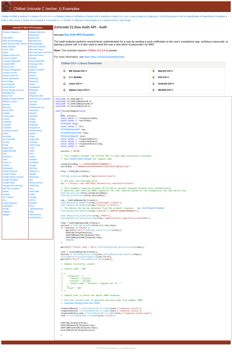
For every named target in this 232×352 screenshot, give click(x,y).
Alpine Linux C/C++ (79, 90)
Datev (5, 133)
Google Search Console (13, 177)
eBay (32, 212)
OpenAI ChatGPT (37, 70)
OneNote (33, 67)
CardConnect (8, 116)
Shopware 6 (35, 128)
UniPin (32, 157)
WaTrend (33, 168)
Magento (6, 212)
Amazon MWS (9, 64)
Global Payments (10, 171)
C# (45, 16)
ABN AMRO (8, 38)
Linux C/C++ (75, 83)
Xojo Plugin (125, 20)
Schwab (33, 113)
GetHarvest (8, 168)
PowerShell (207, 16)
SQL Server (15, 20)
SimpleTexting (36, 131)
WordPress (34, 186)
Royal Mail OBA (36, 96)
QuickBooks (35, 87)
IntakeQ (6, 194)
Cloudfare (7, 128)
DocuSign (7, 136)
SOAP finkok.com (37, 107)
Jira (4, 200)
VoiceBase (34, 162)
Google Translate (10, 180)
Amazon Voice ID (10, 75)
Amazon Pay (8, 67)
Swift (25, 20)
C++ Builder (75, 77)
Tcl (31, 20)
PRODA (33, 73)
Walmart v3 (34, 171)
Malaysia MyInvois (37, 32)
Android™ (25, 16)
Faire (5, 159)
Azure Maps (8, 81)
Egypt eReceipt (9, 151)
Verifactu (33, 159)
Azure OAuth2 (9, 87)
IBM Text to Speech (11, 188)
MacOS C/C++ (165, 71)
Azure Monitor (9, 84)
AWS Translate (9, 47)
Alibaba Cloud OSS (11, 55)
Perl (181, 16)
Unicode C (40, 20)
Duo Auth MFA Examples (79, 34)
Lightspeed (7, 206)
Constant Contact (10, 131)
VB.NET (67, 20)
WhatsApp (34, 177)
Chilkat (4, 16)
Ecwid (5, 145)
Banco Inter (8, 96)
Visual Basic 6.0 (93, 20)
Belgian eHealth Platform (13, 99)
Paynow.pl (34, 78)
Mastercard (34, 35)
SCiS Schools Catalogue (40, 99)
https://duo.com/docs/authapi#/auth (104, 57)
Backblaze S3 (9, 93)
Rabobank (34, 90)
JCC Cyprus (8, 197)
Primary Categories (11, 32)
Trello (32, 148)
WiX (31, 180)
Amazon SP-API (10, 73)
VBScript (78, 20)
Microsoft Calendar (38, 47)
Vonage (33, 165)
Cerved (6, 119)
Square (33, 133)
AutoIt (35, 16)
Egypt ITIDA (8, 148)
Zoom (32, 206)
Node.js (142, 16)
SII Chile (33, 102)
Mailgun (6, 214)
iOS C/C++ (163, 77)
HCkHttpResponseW (71, 132)
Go (127, 16)
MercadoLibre (35, 41)
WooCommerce (36, 183)
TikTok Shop (35, 145)
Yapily (32, 194)
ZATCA (33, 200)
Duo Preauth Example (153, 208)
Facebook (7, 157)
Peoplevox (34, 81)
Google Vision (9, 183)
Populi (32, 84)
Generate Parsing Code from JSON (82, 303)
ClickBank (7, 122)
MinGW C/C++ (165, 90)
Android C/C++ (166, 83)
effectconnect (35, 214)
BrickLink (7, 107)
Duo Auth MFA (9, 139)
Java (133, 16)
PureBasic (220, 16)
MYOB (6, 209)
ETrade (6, 142)
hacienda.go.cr (36, 217)
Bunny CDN (8, 110)
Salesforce (34, 110)
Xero (32, 188)
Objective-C (154, 16)
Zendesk (33, 203)
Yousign (33, 197)
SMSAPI (33, 104)
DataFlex (105, 16)
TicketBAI (34, 142)
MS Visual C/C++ (78, 71)
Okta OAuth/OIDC (37, 61)
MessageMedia (36, 44)
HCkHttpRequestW (70, 129)
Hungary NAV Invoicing (13, 186)
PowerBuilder (192, 16)
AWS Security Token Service (15, 44)
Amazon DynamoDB (11, 61)
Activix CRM (8, 49)
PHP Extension (169, 16)
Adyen (5, 52)
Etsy (5, 154)
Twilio (32, 151)
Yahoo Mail (34, 191)
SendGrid (34, 116)
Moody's (33, 58)
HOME (13, 16)
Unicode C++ (54, 20)
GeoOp (6, 165)
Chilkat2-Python (64, 16)
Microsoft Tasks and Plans (41, 52)
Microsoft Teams (37, 55)
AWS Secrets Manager (12, 41)
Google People (9, 174)
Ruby (4, 20)
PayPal (33, 75)
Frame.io (6, 162)
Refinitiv (33, 93)
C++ (51, 16)
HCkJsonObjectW (69, 136)
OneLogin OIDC (36, 64)
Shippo (33, 119)
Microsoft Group (36, 49)
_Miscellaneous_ (37, 209)
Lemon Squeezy (10, 203)
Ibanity (6, 191)
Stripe (32, 136)
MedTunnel (34, 38)
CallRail (6, 113)
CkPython (79, 16)
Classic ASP (92, 16)
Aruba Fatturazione (11, 78)
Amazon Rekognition (12, 70)
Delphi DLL (117, 16)
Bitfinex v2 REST (10, 102)
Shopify (33, 122)
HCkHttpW (66, 123)
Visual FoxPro (110, 20)
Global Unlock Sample (80, 158)
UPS (32, 154)
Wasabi (33, 174)
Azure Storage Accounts (13, 90)
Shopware (34, 125)
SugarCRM (34, 139)
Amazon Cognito (10, 58)
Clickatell (7, 125)
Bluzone (6, 104)
